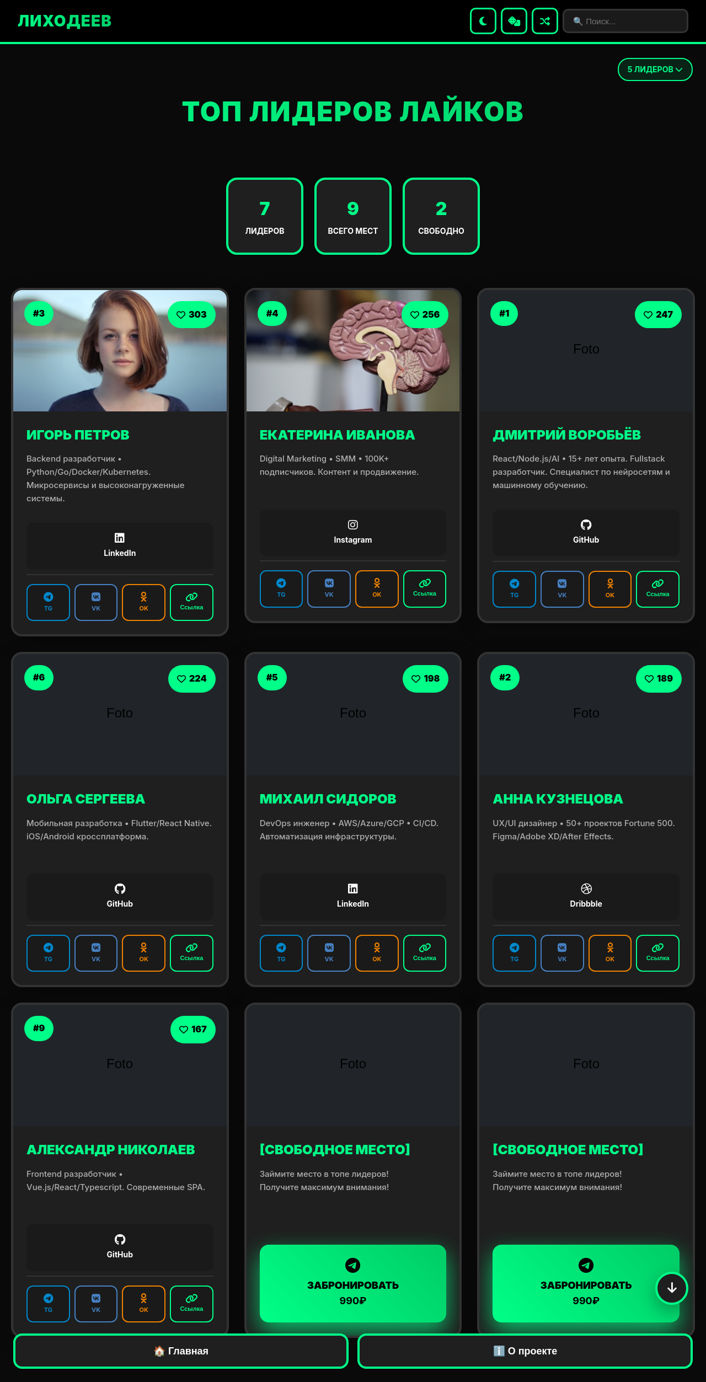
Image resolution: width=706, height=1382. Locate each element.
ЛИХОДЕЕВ (65, 21)
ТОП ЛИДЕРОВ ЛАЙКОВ (352, 111)
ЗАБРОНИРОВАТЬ (353, 1282)
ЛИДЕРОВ (655, 69)
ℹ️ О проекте (525, 1351)
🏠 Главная (180, 1351)
